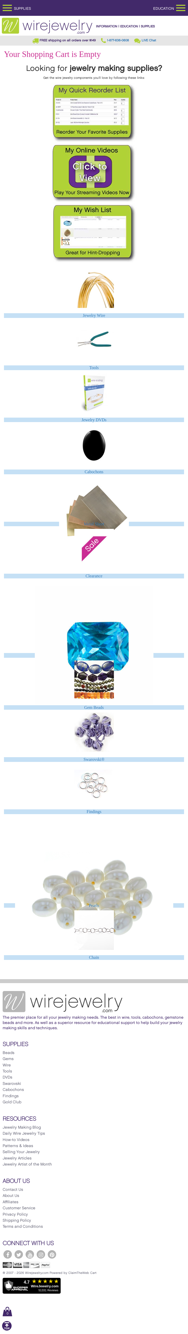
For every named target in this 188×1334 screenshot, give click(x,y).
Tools (94, 367)
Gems (8, 1059)
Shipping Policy (17, 1220)
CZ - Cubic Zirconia (94, 655)
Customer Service (19, 1208)
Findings (93, 811)
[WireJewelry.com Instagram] (41, 1254)
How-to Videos (16, 1140)
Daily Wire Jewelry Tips (24, 1133)
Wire (7, 1065)
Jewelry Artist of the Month (27, 1164)
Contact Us (13, 1190)
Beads (9, 1053)
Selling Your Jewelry (21, 1152)
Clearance (94, 576)
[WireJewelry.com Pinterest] (52, 1254)
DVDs (7, 1077)
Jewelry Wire (94, 315)
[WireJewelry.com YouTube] (30, 1254)
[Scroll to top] (7, 1329)
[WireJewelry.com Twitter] (19, 1254)
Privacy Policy (15, 1214)
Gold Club (12, 1102)
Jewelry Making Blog (22, 1127)
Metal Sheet (94, 524)
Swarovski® (94, 759)
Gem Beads (94, 707)
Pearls (94, 905)
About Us (11, 1196)
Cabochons (94, 472)
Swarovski (12, 1084)
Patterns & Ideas (18, 1146)
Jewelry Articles (17, 1158)
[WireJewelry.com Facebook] (7, 1254)
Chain (94, 957)
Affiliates (10, 1202)
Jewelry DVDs (94, 420)
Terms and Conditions (23, 1227)
